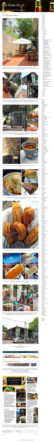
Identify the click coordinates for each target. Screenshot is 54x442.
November (44, 30)
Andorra (43, 103)
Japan (42, 191)
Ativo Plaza (43, 107)
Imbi (42, 185)
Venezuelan (43, 308)
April (43, 38)
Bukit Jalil (43, 130)
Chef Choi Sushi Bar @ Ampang (47, 81)
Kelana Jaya (43, 198)
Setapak (43, 269)
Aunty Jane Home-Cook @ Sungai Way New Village (47, 40)
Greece (43, 176)
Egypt (42, 158)
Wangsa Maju (43, 311)
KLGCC (43, 204)
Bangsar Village (44, 119)
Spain (42, 279)
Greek (42, 177)
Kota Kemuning (44, 208)
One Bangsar (43, 240)
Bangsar (43, 116)
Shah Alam (43, 271)
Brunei (43, 127)
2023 (42, 18)
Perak (42, 248)
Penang (43, 247)
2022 (42, 19)
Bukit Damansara (44, 129)
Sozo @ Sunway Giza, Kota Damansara (46, 82)
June (43, 36)
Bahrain (43, 111)
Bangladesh (43, 115)
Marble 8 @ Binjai (45, 78)
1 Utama (43, 99)
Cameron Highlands (44, 134)
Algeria (43, 101)
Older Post (36, 434)
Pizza (42, 250)
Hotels (42, 182)
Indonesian (43, 188)
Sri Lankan (43, 283)
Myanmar (43, 231)
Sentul (42, 264)
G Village (43, 171)
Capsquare (43, 135)
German (43, 174)
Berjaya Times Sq (44, 121)
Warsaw (43, 312)
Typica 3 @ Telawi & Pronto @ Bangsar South (46, 51)
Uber (42, 306)
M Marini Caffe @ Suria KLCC (46, 75)
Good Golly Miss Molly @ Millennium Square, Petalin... (47, 63)
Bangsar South (44, 118)
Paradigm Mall (44, 245)
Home (20, 434)
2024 (42, 17)
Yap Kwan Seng (44, 315)
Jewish (43, 194)
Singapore (43, 272)
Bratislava (43, 125)
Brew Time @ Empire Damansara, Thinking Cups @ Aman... (47, 68)
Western (43, 313)
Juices (42, 195)
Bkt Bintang (43, 122)
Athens (43, 106)
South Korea (43, 278)
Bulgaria (43, 131)
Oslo (42, 241)
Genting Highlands (44, 173)
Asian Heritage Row (44, 105)
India (42, 186)
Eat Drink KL (11, 5)
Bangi (42, 114)
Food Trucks (43, 167)
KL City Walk (43, 200)
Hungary (43, 183)
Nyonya (43, 237)
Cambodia (43, 133)
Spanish (43, 280)
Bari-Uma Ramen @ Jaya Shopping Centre (46, 43)
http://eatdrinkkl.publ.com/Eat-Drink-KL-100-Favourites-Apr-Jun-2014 (21, 426)
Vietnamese (43, 310)
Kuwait (43, 210)
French (43, 169)
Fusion (43, 170)
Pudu (42, 257)
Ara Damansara (44, 104)
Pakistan (43, 244)
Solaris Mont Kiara (44, 277)
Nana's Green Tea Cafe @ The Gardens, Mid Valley (47, 65)
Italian (42, 189)
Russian (43, 262)
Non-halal (43, 235)
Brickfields (43, 126)
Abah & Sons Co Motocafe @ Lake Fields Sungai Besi (47, 57)
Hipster (43, 180)
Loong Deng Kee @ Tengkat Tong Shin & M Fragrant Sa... (47, 61)
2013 (42, 91)
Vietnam (43, 309)
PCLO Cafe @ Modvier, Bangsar (47, 86)
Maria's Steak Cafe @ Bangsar (47, 54)
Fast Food (43, 163)
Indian (42, 187)
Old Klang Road (44, 238)
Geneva (43, 172)
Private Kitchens (44, 254)
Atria (42, 108)
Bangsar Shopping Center (45, 117)
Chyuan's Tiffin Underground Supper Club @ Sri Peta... (46, 47)
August (44, 34)
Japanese (43, 192)
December (44, 29)
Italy (42, 190)
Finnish (43, 166)
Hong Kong (43, 181)
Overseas (43, 243)
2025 (42, 16)
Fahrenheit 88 (43, 162)
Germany (43, 175)
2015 (42, 27)
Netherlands (43, 233)
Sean (43, 320)
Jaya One (43, 193)
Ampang (43, 102)
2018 (42, 24)
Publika (43, 255)
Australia (43, 109)
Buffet (42, 128)
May (43, 37)
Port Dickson (43, 252)
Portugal (43, 253)
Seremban (43, 267)
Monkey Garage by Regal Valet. (29, 314)
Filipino (43, 165)
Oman (42, 239)
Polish (42, 251)
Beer (42, 120)
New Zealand (43, 234)
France (43, 168)
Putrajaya (43, 258)
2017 (42, 25)
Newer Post (3, 434)
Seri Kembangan (44, 268)
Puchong (43, 256)
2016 (42, 26)
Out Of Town (43, 242)
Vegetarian (43, 307)
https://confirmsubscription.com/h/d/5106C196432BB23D (20, 371)
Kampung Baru (44, 197)
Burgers (43, 132)
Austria (43, 110)
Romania (43, 260)
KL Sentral (43, 201)
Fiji (42, 164)
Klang (42, 202)
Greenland (43, 178)
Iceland (43, 184)
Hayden (44, 319)
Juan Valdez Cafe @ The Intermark (47, 84)
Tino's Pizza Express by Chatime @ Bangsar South (47, 42)
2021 (42, 20)
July (43, 35)
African (43, 100)
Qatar (42, 259)
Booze (42, 123)
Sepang (43, 265)
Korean (43, 206)
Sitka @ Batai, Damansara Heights (47, 74)
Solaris (43, 275)
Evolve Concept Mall (44, 161)
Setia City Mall (44, 270)
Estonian (43, 160)
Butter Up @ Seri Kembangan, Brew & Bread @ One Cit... (46, 72)
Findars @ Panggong (45, 85)
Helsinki (43, 179)
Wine (42, 314)
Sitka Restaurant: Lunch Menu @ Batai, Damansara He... (47, 53)
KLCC (42, 203)
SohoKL (43, 274)
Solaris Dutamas (44, 276)
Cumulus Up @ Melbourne (46, 71)
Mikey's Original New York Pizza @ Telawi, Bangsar (47, 66)
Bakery (43, 112)
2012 (42, 92)
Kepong (43, 199)
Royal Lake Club (44, 261)
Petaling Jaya (43, 249)
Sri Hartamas (43, 281)
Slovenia (43, 273)
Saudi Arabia (43, 263)
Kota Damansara (44, 207)
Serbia (43, 266)
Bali (42, 113)
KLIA (42, 205)
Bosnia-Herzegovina (44, 124)
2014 (42, 28)
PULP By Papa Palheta (19, 314)
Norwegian (43, 236)
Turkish (43, 305)
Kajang (43, 196)
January (44, 90)
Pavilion (43, 246)
